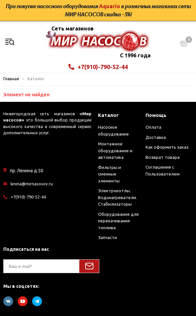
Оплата (153, 127)
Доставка (156, 137)
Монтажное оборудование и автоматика (115, 150)
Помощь (156, 115)
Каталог (108, 115)
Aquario (109, 6)
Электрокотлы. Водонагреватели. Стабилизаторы (117, 197)
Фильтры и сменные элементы (109, 174)
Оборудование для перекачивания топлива (118, 221)
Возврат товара (163, 157)
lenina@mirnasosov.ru (31, 183)
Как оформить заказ (167, 147)
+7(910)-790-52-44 (98, 67)
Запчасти (107, 237)
